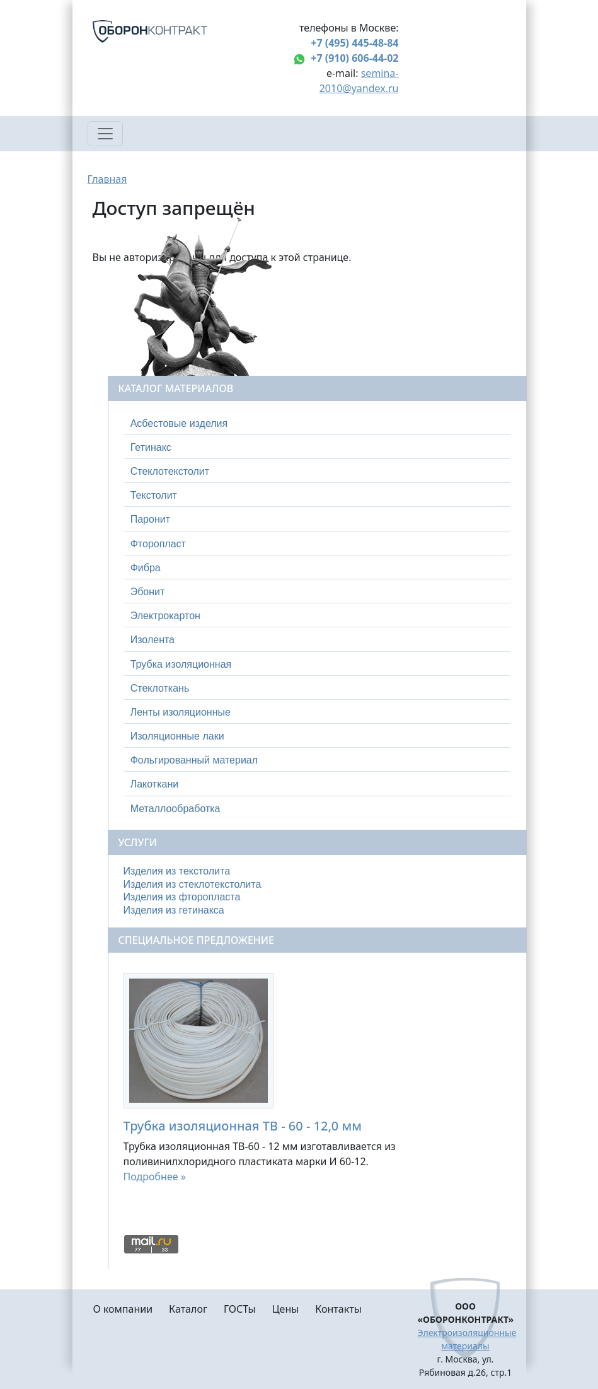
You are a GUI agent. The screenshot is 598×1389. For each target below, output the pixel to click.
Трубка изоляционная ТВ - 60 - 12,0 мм (243, 1125)
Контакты (338, 1309)
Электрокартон (165, 615)
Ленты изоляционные (180, 712)
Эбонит (147, 591)
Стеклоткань (160, 688)
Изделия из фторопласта (182, 897)
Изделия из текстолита (177, 871)
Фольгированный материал (194, 760)
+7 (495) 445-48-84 (354, 43)
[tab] (317, 423)
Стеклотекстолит (169, 471)
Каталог (188, 1309)
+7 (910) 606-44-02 (354, 58)
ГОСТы (240, 1309)
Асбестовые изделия (179, 423)
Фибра (145, 567)
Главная (107, 179)
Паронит (150, 519)
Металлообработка (175, 808)
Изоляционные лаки (177, 736)
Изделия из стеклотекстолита (193, 884)
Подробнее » (155, 1176)
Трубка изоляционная (181, 664)
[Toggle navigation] (105, 133)
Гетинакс (150, 447)
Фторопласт (158, 543)
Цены (285, 1309)
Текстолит (153, 495)
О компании (123, 1309)
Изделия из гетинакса (174, 910)
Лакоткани (154, 784)
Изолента (152, 639)
